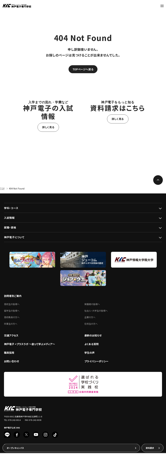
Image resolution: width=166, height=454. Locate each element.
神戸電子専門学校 (16, 6)
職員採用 (9, 353)
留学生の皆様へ (11, 311)
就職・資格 (10, 228)
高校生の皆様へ (11, 305)
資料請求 (150, 447)
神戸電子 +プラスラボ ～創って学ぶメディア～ (29, 345)
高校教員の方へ (11, 318)
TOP (2, 189)
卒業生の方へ (10, 324)
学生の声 (89, 353)
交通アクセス (11, 336)
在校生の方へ (91, 324)
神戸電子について (14, 238)
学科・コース (11, 209)
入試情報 (9, 219)
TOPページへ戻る (83, 69)
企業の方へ (89, 318)
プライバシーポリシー (96, 362)
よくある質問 (91, 345)
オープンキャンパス (15, 447)
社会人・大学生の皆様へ (96, 311)
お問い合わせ (11, 362)
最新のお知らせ (93, 336)
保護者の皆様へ (92, 305)
